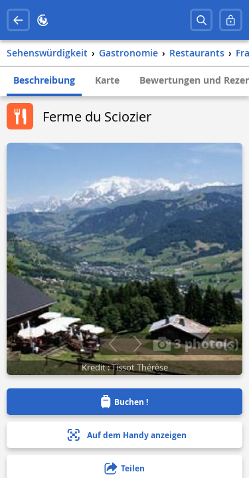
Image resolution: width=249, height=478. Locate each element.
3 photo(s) (196, 343)
